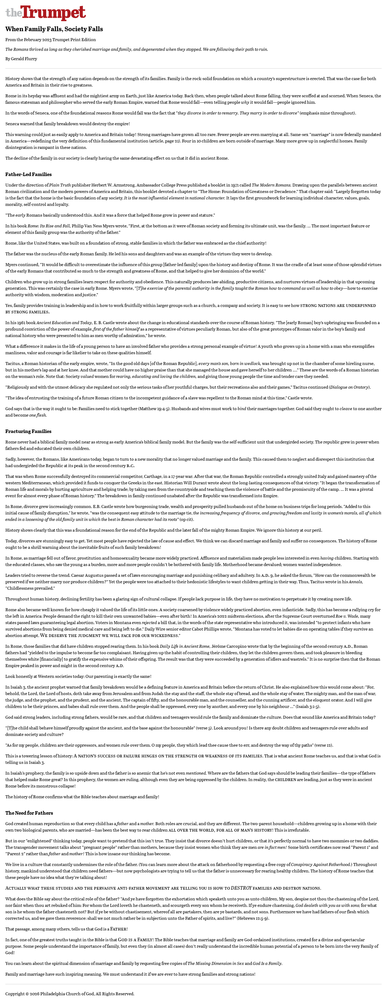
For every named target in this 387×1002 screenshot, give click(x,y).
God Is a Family (267, 963)
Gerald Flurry (24, 58)
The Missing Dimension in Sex (216, 963)
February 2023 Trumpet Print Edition (60, 39)
